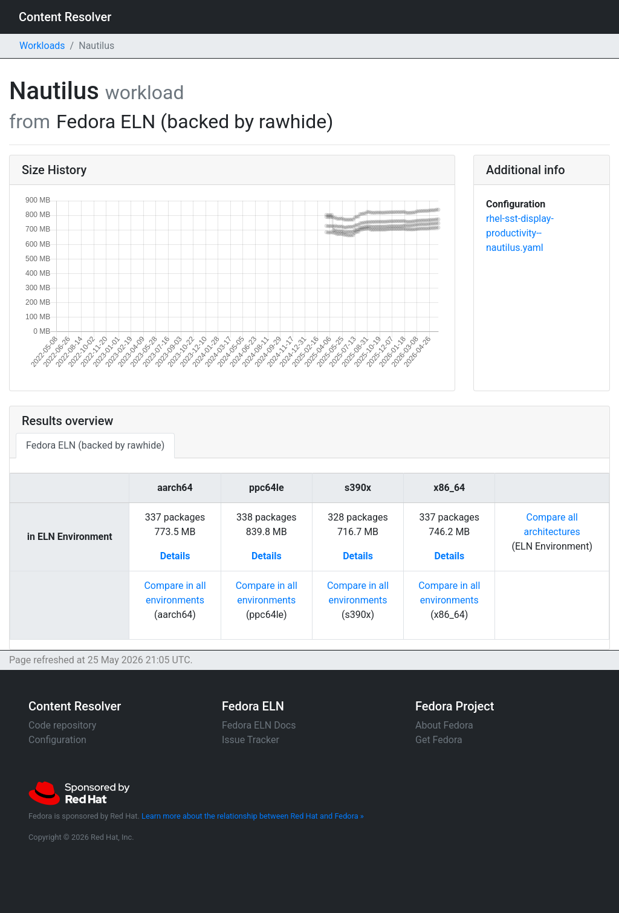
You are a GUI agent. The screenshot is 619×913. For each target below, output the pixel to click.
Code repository (62, 725)
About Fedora (444, 725)
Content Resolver (65, 17)
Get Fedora (438, 740)
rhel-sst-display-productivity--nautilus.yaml (520, 233)
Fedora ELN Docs (259, 725)
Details (175, 556)
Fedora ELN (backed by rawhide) (95, 445)
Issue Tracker (250, 740)
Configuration (57, 740)
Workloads (42, 45)
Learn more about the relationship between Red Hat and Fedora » (252, 815)
